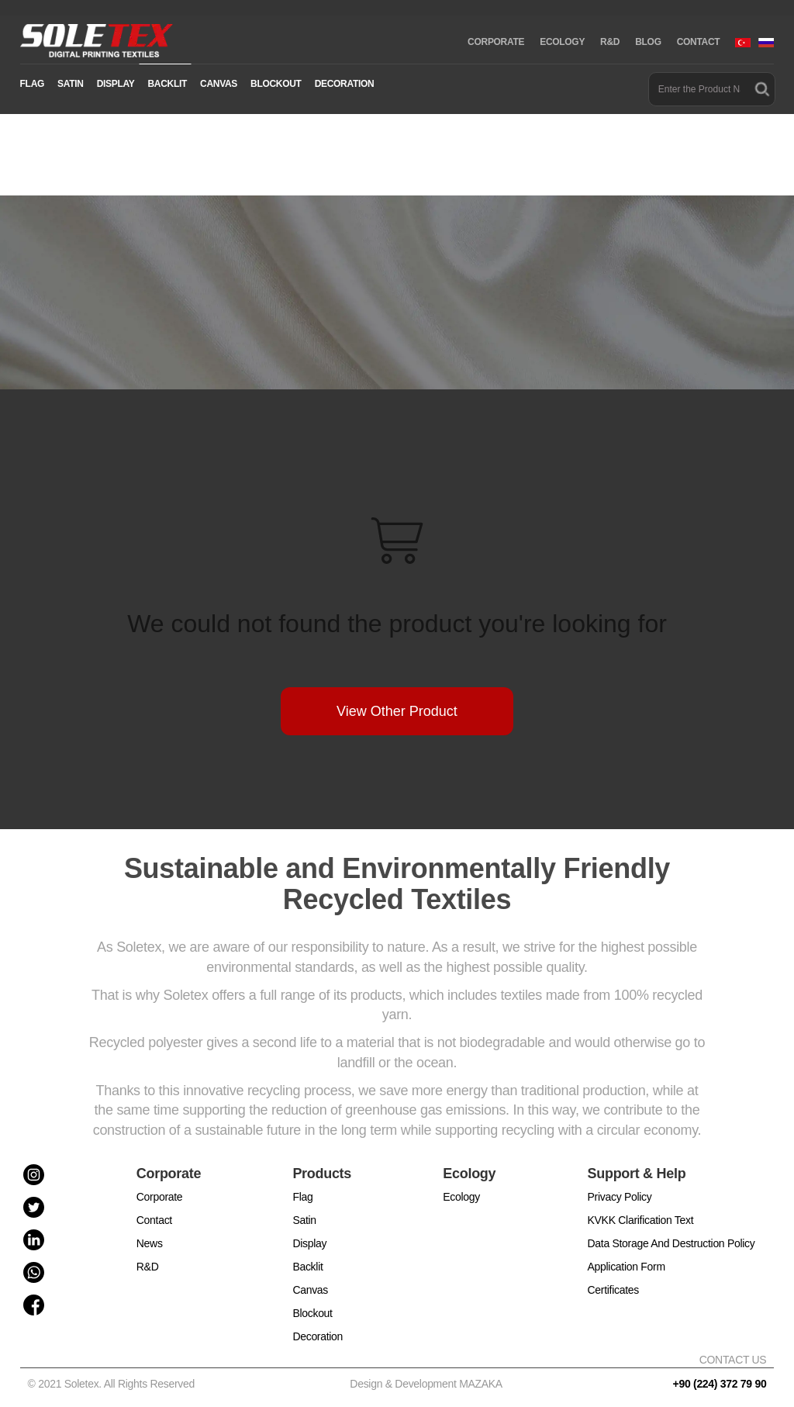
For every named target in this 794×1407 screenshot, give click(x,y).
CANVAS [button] (218, 83)
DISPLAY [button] (116, 83)
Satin (304, 1220)
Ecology (461, 1197)
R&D (610, 41)
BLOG (648, 41)
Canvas (310, 1290)
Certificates (613, 1290)
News (149, 1243)
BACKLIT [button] (167, 83)
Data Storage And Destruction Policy (671, 1243)
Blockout (312, 1313)
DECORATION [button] (345, 83)
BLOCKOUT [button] (276, 83)
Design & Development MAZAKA (426, 1384)
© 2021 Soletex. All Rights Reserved (114, 1384)
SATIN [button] (70, 83)
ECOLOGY (562, 41)
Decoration (317, 1336)
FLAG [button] (32, 83)
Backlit (307, 1266)
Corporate (159, 1197)
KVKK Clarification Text (641, 1220)
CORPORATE (496, 41)
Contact (154, 1220)
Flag (302, 1197)
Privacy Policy (620, 1197)
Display (309, 1243)
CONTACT (698, 41)
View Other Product (397, 711)
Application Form (626, 1266)
